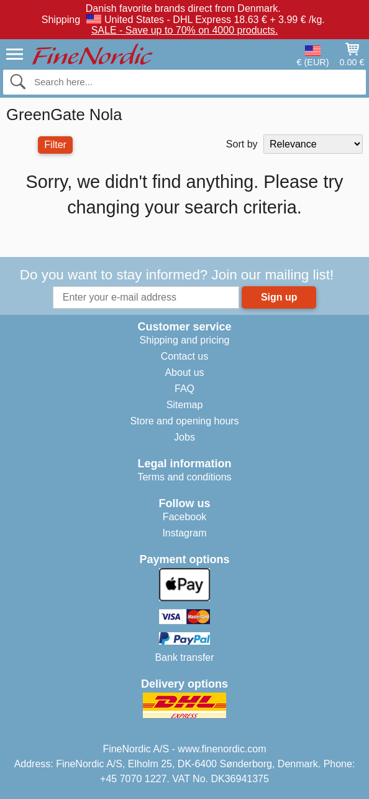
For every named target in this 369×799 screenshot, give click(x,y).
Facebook (184, 517)
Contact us (184, 356)
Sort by (242, 144)
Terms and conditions (184, 477)
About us (184, 372)
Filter (55, 144)
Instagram (184, 533)
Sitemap (184, 405)
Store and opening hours (184, 421)
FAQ (184, 388)
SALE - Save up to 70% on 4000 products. (184, 30)
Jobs (184, 437)
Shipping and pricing (185, 340)
